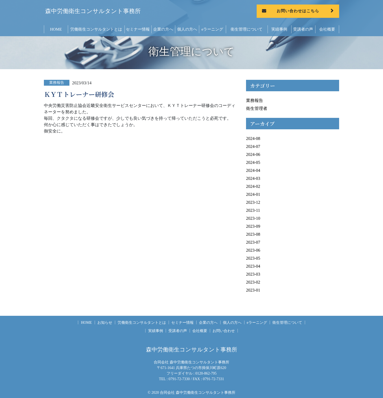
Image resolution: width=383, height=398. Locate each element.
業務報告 (254, 100)
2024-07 (253, 146)
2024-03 (253, 178)
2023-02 (253, 282)
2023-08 (253, 234)
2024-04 (253, 170)
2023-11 (253, 210)
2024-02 (253, 186)
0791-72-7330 (179, 379)
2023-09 (253, 226)
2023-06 (253, 250)
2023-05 (253, 258)
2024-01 (253, 194)
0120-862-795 (206, 373)
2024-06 (253, 154)
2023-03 (253, 274)
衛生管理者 (256, 108)
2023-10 (253, 218)
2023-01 (253, 290)
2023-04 (253, 266)
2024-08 (253, 138)
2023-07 (253, 242)
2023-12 (253, 202)
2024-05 (253, 162)
